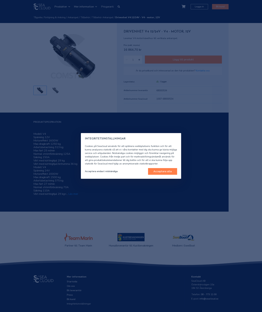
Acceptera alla (162, 171)
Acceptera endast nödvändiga (101, 171)
